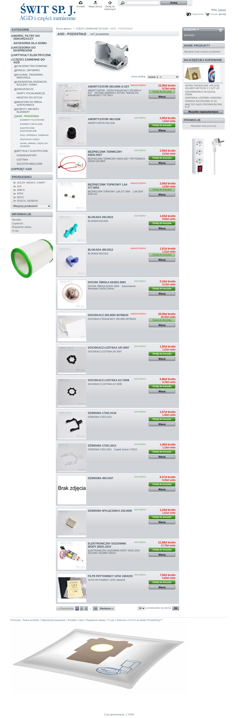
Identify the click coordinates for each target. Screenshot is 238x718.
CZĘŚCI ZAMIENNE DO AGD (29, 61)
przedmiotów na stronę (158, 608)
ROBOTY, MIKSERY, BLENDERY (28, 110)
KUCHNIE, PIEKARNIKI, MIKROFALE (30, 76)
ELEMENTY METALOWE (31, 124)
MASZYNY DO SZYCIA (29, 97)
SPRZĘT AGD (22, 169)
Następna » (106, 608)
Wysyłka (16, 219)
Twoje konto (198, 14)
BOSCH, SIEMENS (27, 200)
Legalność (17, 223)
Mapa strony (95, 6)
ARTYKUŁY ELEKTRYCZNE (32, 55)
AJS (19, 186)
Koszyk (190, 29)
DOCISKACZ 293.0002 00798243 (108, 315)
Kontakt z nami (76, 620)
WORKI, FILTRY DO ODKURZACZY (26, 37)
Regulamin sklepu (21, 227)
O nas (15, 230)
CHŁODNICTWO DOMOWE (32, 66)
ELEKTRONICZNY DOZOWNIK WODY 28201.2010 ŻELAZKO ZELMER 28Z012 (115, 551)
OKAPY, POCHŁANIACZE (31, 93)
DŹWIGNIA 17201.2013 (102, 445)
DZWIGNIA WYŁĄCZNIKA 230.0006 (110, 510)
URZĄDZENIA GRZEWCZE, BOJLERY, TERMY (32, 83)
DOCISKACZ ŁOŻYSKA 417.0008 (108, 380)
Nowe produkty (197, 45)
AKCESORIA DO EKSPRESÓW (24, 49)
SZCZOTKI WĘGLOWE (29, 163)
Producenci (22, 177)
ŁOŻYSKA (22, 159)
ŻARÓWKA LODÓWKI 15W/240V (203, 97)
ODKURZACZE (25, 89)
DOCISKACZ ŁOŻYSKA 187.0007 (108, 347)
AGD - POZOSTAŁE (28, 116)
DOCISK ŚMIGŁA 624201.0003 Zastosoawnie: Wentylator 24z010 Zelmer (112, 287)
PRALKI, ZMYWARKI (28, 70)
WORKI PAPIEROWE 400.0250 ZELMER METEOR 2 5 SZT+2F (202, 87)
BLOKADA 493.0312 (100, 249)
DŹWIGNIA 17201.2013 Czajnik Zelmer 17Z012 (113, 449)
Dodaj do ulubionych (110, 6)
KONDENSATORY (27, 155)
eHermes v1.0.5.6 (126, 620)
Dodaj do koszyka (162, 125)
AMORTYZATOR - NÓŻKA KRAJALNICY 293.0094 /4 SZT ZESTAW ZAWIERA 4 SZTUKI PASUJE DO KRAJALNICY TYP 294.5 (114, 93)
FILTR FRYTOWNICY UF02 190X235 (110, 576)
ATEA (20, 193)
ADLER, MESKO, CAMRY (31, 182)
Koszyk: (214, 14)
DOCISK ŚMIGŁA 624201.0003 (107, 282)
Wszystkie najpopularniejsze (203, 112)
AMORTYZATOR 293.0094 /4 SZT (108, 86)
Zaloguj (222, 9)
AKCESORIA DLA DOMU (30, 43)
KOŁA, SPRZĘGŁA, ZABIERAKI (34, 135)
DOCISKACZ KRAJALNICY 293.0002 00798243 (112, 319)
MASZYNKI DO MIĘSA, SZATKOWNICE (29, 103)
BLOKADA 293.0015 (100, 217)
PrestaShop (153, 620)
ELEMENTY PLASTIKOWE (32, 120)
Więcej (162, 97)
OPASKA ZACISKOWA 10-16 (201, 101)
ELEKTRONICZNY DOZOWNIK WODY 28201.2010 (107, 545)
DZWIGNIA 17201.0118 (102, 413)
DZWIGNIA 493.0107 (100, 478)
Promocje (192, 120)
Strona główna (63, 28)
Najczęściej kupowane (203, 60)
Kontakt (81, 6)
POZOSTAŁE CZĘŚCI (30, 139)
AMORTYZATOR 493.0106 (104, 119)
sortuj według (138, 76)
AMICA (21, 190)
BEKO (20, 197)
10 (95, 608)
